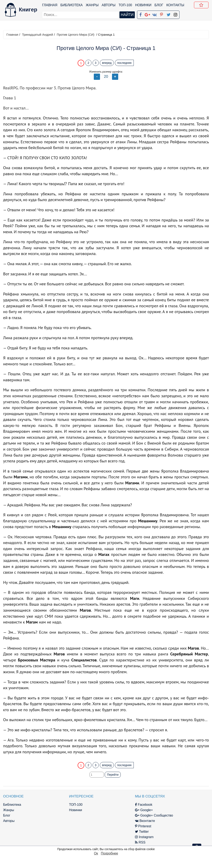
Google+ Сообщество (123, 815)
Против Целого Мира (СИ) (75, 34)
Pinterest (112, 826)
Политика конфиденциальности (178, 810)
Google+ (112, 810)
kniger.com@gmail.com (181, 804)
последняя (124, 62)
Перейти (112, 774)
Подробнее (109, 853)
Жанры (92, 5)
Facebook (112, 804)
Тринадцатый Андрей (37, 34)
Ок (96, 853)
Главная (50, 5)
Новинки (143, 5)
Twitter (110, 831)
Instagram (113, 837)
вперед (107, 62)
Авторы (109, 5)
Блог (159, 5)
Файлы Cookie (164, 815)
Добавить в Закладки (202, 5)
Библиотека (72, 5)
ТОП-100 (125, 5)
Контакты (175, 5)
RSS (109, 842)
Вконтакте (113, 821)
